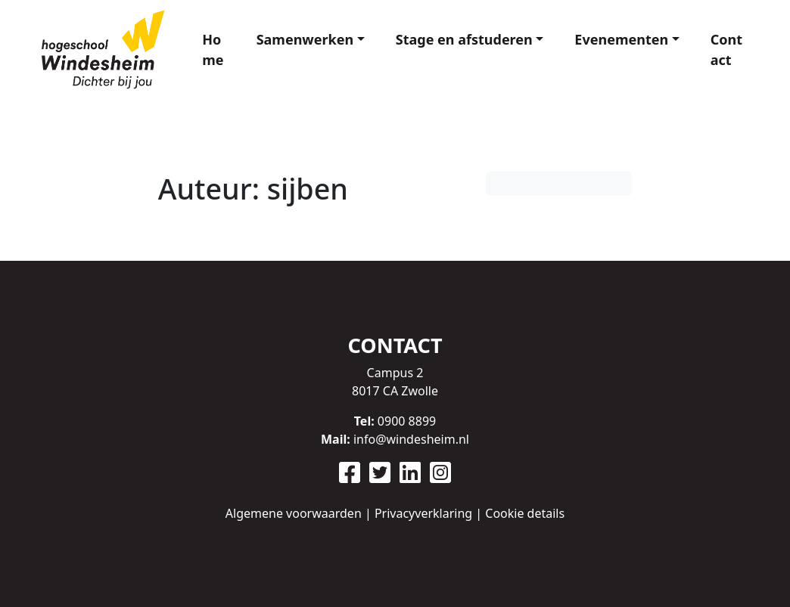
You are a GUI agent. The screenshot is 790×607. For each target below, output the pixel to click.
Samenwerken (305, 39)
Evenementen (621, 39)
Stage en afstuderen (464, 39)
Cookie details (525, 513)
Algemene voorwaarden (293, 513)
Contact (726, 49)
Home (212, 49)
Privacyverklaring (423, 513)
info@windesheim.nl (411, 439)
